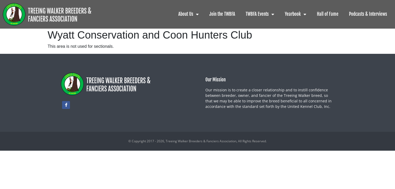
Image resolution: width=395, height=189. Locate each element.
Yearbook (295, 14)
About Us (188, 14)
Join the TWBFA (222, 14)
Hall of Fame (327, 14)
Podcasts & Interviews (368, 14)
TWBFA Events (260, 14)
